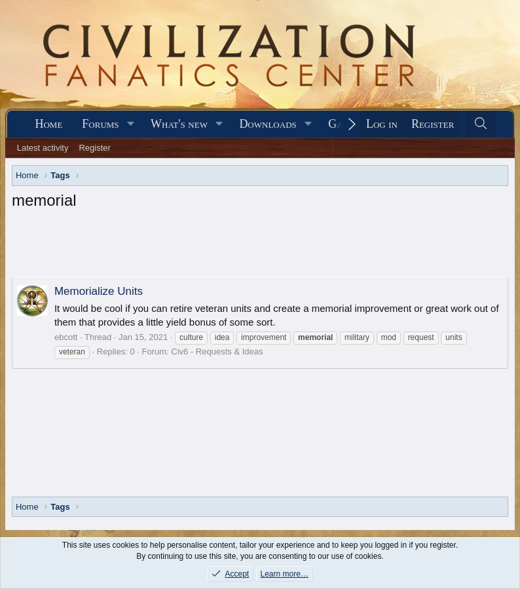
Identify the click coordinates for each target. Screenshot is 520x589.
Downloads (267, 123)
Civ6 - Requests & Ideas (217, 351)
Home (48, 123)
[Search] (480, 124)
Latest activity (43, 148)
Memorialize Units (98, 291)
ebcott (65, 337)
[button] (130, 124)
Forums (100, 123)
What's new (179, 123)
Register (94, 148)
